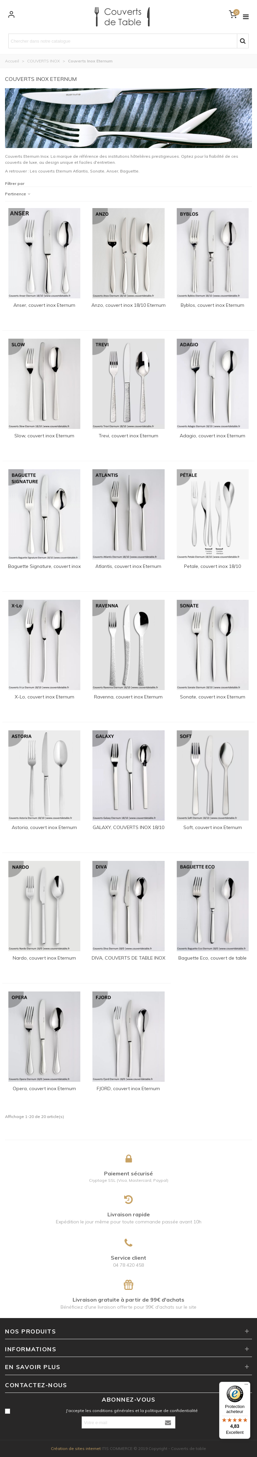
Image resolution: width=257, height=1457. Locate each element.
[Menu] (246, 1386)
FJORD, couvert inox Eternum (128, 1088)
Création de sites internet (76, 1448)
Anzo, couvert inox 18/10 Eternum (128, 305)
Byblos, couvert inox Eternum (212, 305)
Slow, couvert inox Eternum (44, 436)
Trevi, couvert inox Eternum (128, 436)
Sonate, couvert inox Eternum (212, 697)
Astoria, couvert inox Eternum (44, 827)
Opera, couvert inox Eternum (44, 1088)
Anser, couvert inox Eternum (44, 305)
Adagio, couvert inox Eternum (212, 436)
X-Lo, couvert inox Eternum (44, 697)
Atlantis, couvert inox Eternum (128, 566)
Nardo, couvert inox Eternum (44, 958)
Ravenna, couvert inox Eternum (128, 697)
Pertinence (18, 193)
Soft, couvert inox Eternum (212, 827)
